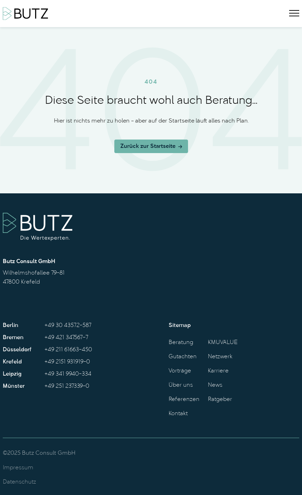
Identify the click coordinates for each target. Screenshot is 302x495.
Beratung (181, 342)
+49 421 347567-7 (66, 338)
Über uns (181, 385)
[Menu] (294, 13)
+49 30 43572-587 (67, 325)
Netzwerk (220, 357)
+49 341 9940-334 (67, 374)
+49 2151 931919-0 (67, 362)
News (215, 385)
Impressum (18, 468)
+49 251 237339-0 (66, 386)
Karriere (218, 371)
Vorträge (180, 371)
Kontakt (178, 414)
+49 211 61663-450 (68, 350)
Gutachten (183, 357)
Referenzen (184, 399)
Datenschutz (19, 482)
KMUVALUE (223, 342)
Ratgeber (220, 399)
